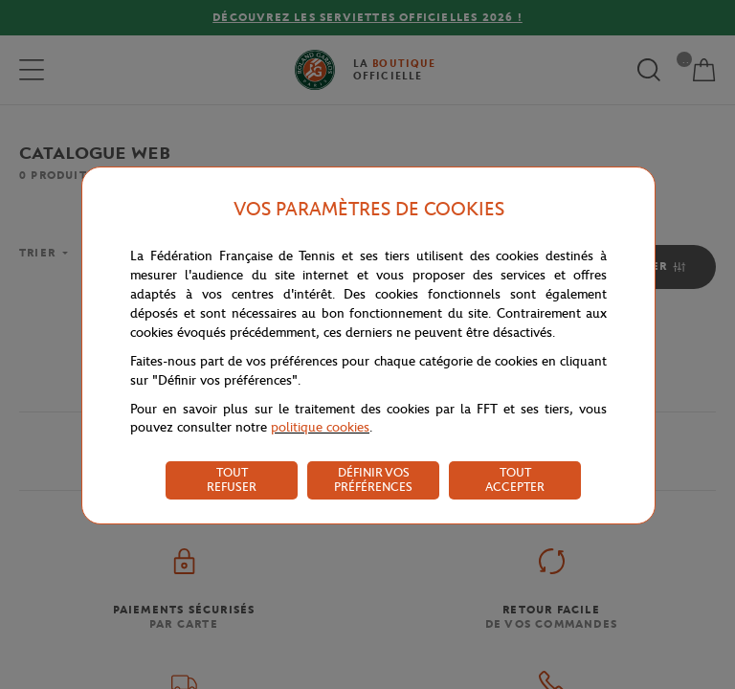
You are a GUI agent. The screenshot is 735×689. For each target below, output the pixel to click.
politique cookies (320, 427)
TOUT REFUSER (231, 479)
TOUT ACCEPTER (515, 479)
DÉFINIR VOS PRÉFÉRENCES (373, 479)
